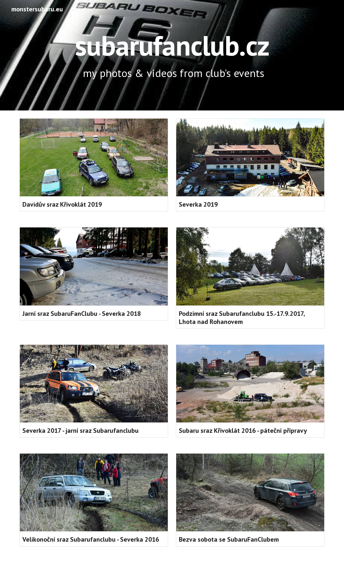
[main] (172, 55)
